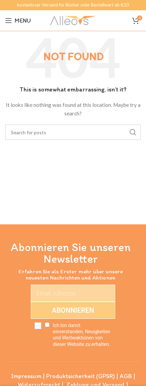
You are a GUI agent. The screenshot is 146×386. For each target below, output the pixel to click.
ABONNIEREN (73, 310)
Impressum (26, 376)
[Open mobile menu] (18, 20)
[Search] (73, 132)
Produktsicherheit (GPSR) (80, 376)
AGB (126, 376)
